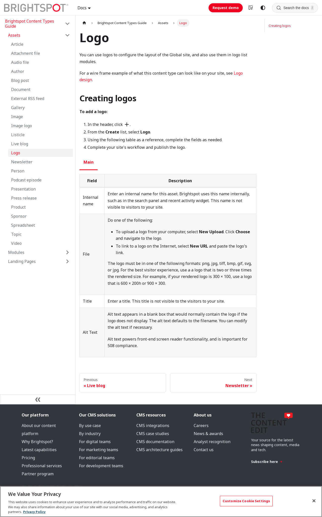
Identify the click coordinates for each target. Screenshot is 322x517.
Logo (15, 153)
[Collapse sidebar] (37, 399)
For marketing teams (98, 449)
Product (18, 207)
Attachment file (25, 53)
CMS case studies (152, 433)
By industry (90, 433)
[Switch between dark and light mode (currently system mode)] (263, 8)
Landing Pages (22, 261)
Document (20, 89)
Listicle (18, 134)
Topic (16, 234)
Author (17, 71)
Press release (24, 198)
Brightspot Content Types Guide (29, 23)
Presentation (23, 189)
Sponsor (19, 216)
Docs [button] (82, 8)
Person (17, 171)
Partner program (38, 474)
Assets (14, 35)
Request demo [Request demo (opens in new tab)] (226, 7)
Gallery (18, 107)
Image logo (21, 125)
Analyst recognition (212, 441)
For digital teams (95, 441)
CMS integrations (152, 425)
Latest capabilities (39, 449)
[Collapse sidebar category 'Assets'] (67, 35)
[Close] (313, 500)
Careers (201, 425)
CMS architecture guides (159, 449)
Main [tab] (89, 162)
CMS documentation (155, 441)
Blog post (20, 80)
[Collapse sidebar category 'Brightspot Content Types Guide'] (67, 23)
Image (17, 116)
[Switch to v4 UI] (251, 8)
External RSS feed (27, 98)
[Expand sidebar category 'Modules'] (67, 252)
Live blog (19, 144)
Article (17, 44)
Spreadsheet (23, 225)
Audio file (20, 62)
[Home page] (84, 23)
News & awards (208, 433)
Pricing (28, 457)
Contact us (204, 449)
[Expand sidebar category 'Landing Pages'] (67, 261)
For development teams (101, 465)
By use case (90, 425)
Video (16, 243)
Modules (16, 252)
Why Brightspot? (37, 441)
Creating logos (280, 25)
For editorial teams (97, 457)
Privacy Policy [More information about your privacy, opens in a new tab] (34, 511)
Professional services (42, 465)
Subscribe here (267, 461)
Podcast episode (26, 180)
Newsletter (21, 162)
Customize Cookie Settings (246, 501)
